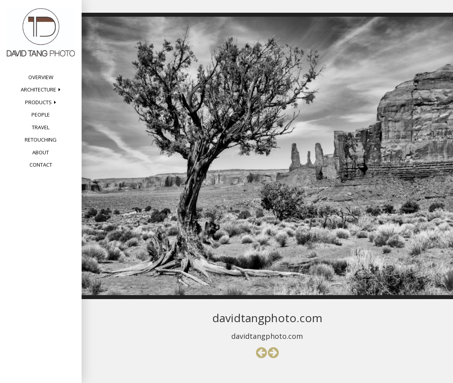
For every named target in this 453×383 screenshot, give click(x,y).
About (40, 152)
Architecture (38, 89)
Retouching (41, 139)
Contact (40, 164)
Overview (40, 77)
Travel (40, 127)
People (40, 114)
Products (38, 102)
